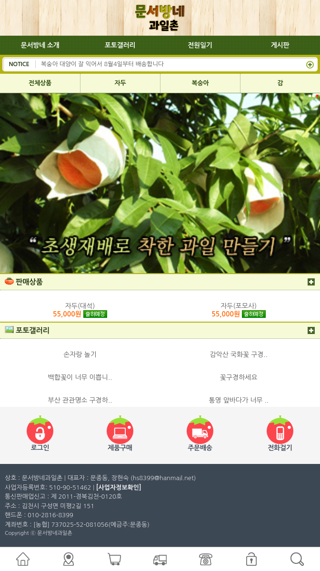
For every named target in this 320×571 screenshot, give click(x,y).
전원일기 (200, 45)
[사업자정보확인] (118, 487)
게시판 (280, 45)
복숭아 (200, 83)
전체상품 (40, 83)
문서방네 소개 (40, 45)
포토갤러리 (120, 45)
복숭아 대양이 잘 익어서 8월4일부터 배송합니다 (102, 64)
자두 (120, 83)
